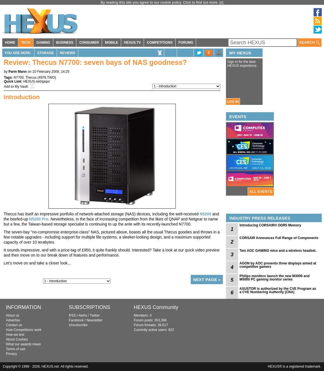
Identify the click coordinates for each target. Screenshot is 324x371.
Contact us (14, 325)
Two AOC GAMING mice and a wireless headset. (277, 250)
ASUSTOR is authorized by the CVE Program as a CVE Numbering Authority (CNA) (277, 290)
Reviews (67, 53)
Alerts (82, 315)
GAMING (43, 43)
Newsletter (94, 320)
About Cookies (17, 339)
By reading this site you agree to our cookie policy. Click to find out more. (160, 2)
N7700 (18, 78)
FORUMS (185, 43)
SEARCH (309, 43)
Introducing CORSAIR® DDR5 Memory (270, 225)
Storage (45, 53)
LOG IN (233, 102)
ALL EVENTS (261, 192)
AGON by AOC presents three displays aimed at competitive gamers (277, 265)
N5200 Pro (38, 219)
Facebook (76, 320)
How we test (15, 335)
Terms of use (15, 349)
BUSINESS (64, 43)
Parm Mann (17, 72)
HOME (10, 43)
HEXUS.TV (132, 43)
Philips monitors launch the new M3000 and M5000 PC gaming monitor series (274, 277)
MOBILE (111, 43)
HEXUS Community (156, 307)
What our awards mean (23, 344)
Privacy (11, 354)
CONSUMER (89, 43)
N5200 (205, 214)
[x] (221, 2)
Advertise (13, 320)
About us (12, 315)
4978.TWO (47, 78)
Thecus (30, 78)
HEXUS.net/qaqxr (36, 81)
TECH (25, 43)
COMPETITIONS (159, 43)
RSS (72, 315)
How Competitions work (23, 330)
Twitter (95, 315)
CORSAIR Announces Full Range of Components (278, 238)
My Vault (21, 87)
